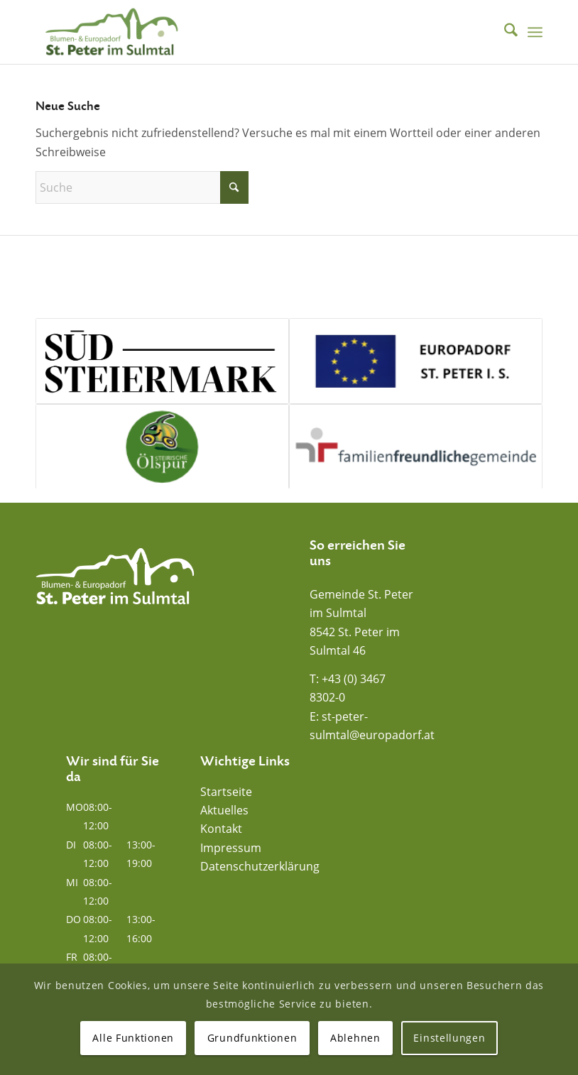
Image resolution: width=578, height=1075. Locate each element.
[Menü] (535, 32)
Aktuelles (224, 810)
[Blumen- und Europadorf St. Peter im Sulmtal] (111, 32)
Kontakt (221, 828)
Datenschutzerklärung (260, 866)
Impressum (230, 848)
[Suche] (504, 32)
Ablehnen (355, 1037)
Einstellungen (449, 1037)
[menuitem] (504, 32)
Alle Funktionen (133, 1037)
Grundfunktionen (252, 1037)
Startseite (226, 792)
